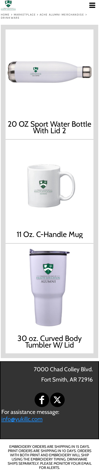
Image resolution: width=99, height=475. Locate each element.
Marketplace (25, 14)
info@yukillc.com (22, 419)
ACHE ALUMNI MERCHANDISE (62, 14)
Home (5, 14)
